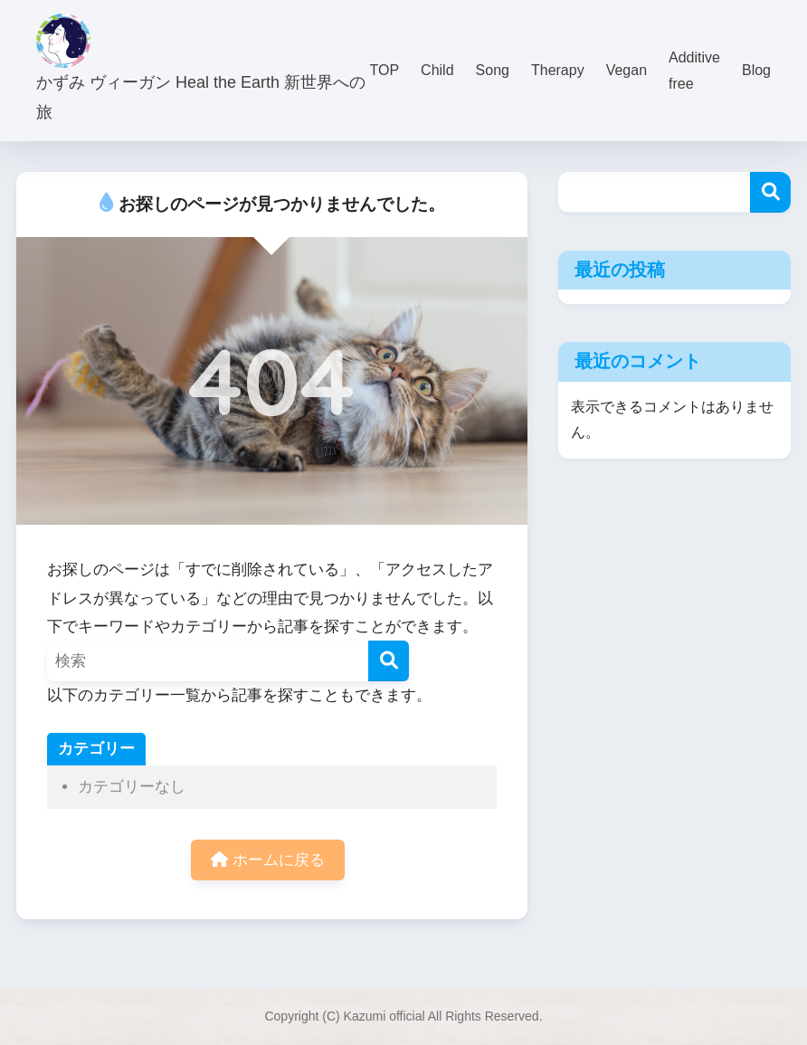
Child (437, 70)
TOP (385, 70)
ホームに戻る (268, 860)
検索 (770, 192)
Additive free (694, 70)
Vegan (626, 70)
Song (492, 70)
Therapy (557, 70)
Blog (756, 70)
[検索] (388, 661)
